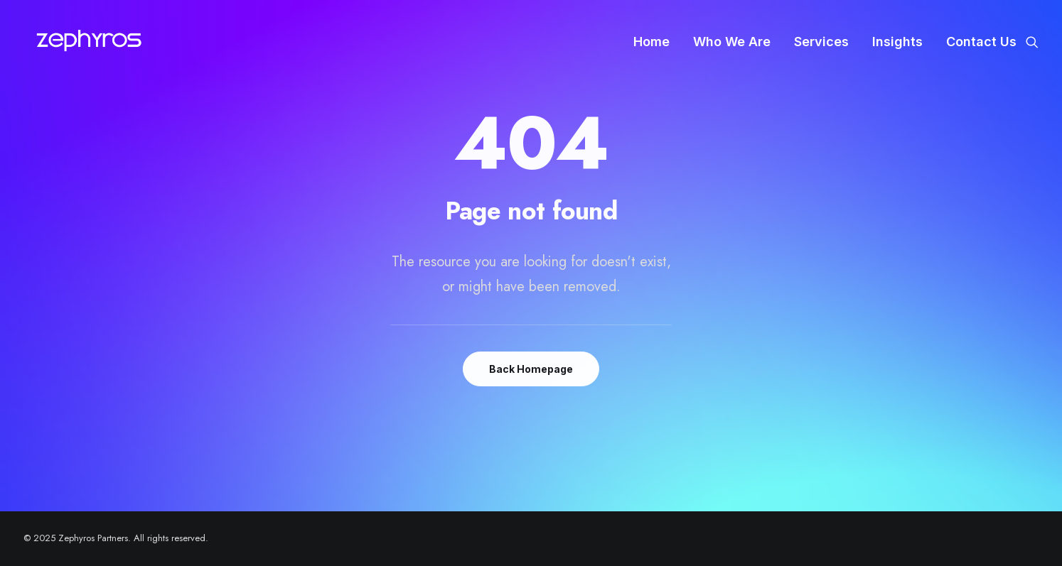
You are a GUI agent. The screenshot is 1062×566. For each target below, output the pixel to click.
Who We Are (732, 41)
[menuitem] (651, 42)
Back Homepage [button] (531, 369)
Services (821, 41)
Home (651, 41)
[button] (1032, 42)
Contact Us (981, 41)
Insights (897, 41)
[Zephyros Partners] (88, 42)
